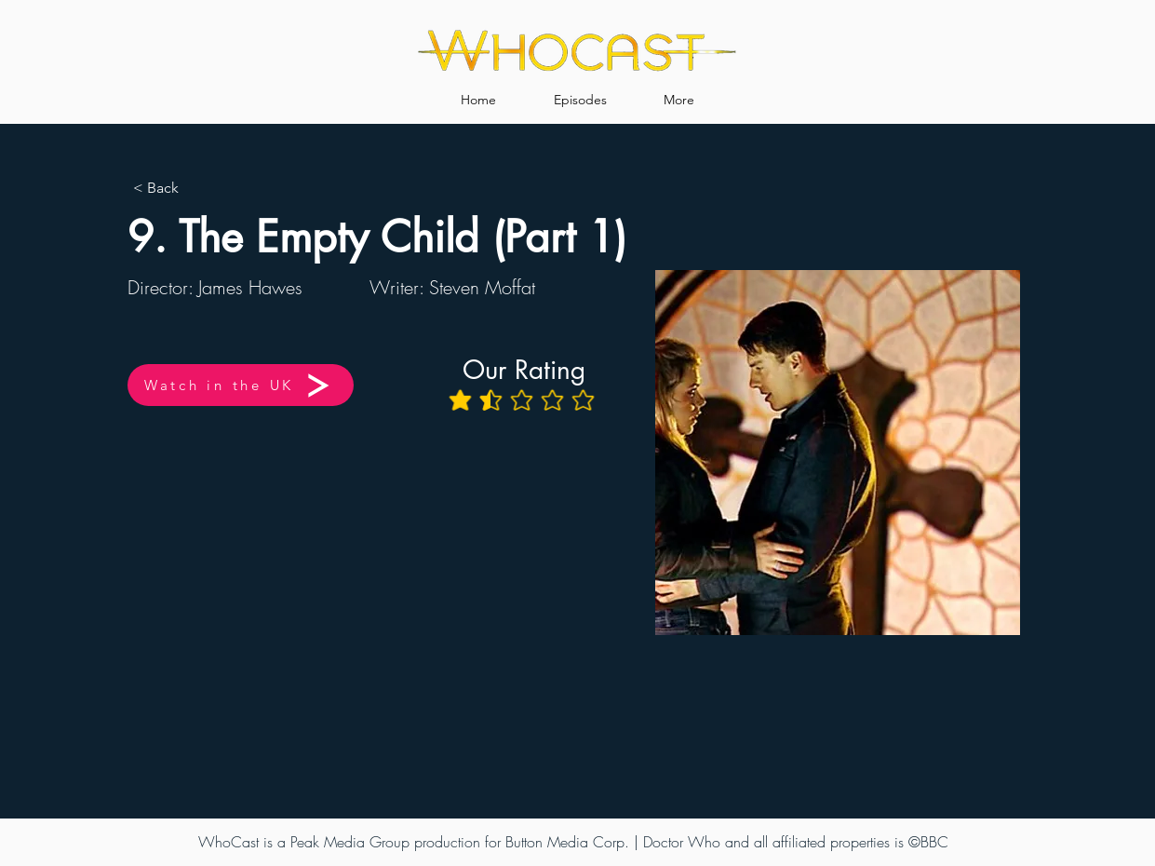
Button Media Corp (565, 842)
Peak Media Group (350, 842)
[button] (580, 91)
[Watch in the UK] (241, 385)
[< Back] (194, 188)
